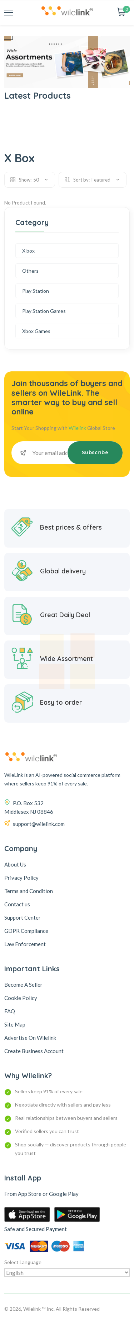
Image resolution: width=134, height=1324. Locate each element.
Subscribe (95, 452)
